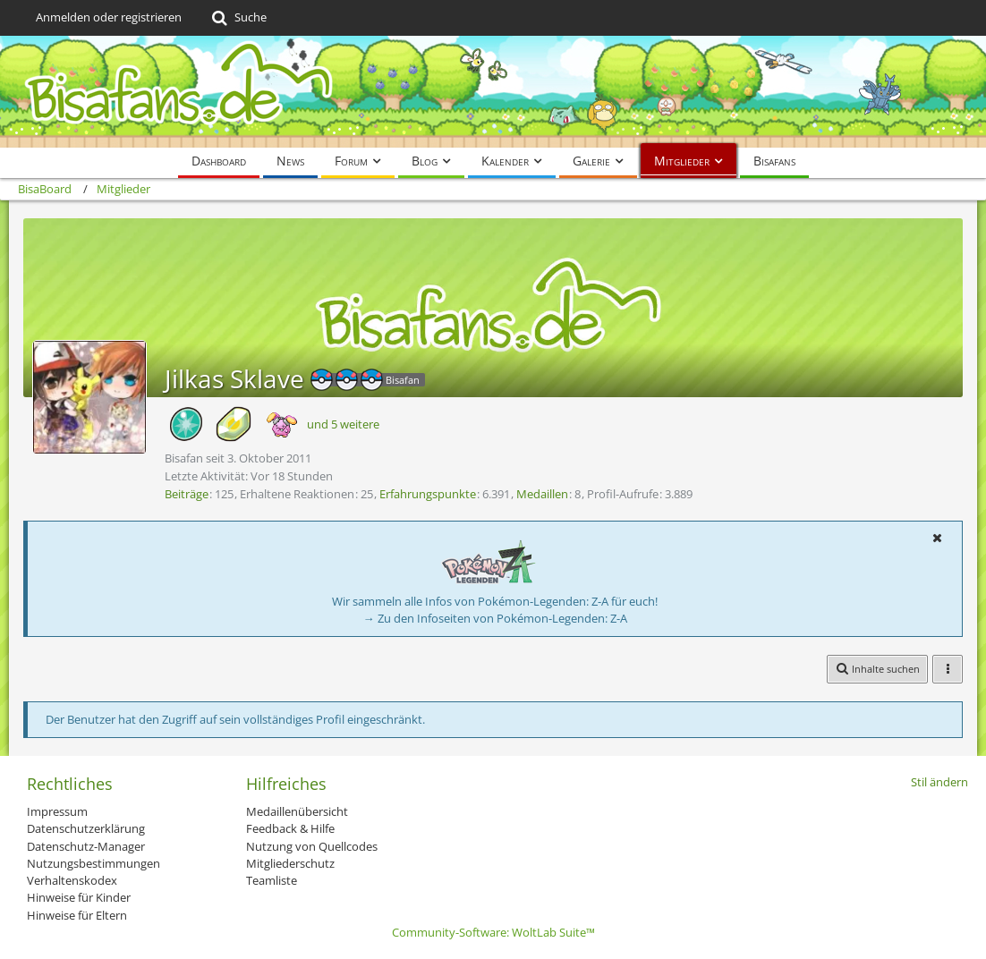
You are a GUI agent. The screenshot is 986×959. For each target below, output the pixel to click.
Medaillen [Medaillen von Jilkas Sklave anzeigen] (542, 494)
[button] (937, 537)
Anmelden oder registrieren (109, 17)
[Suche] (237, 18)
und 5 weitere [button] (343, 424)
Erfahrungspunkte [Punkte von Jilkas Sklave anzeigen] (427, 494)
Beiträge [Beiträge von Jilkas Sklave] (186, 494)
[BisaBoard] (493, 92)
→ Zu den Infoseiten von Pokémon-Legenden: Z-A (495, 618)
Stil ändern (939, 782)
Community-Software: (493, 932)
